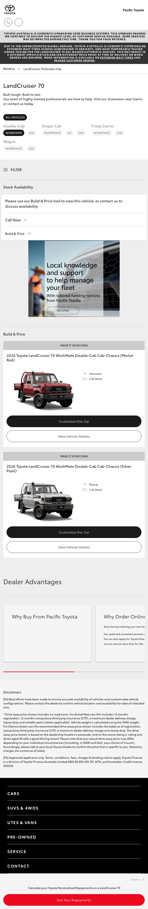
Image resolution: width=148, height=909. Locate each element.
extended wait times (116, 57)
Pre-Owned (21, 837)
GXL (31, 133)
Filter (16, 169)
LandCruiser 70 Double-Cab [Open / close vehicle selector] (32, 69)
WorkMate (14, 133)
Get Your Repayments (74, 899)
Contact (18, 866)
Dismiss (135, 879)
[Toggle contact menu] (133, 837)
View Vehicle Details (74, 436)
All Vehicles (15, 117)
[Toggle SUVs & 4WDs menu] (133, 808)
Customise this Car (74, 421)
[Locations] (19, 22)
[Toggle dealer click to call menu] (8, 22)
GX (69, 133)
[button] (18, 233)
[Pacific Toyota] (9, 9)
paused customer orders (74, 60)
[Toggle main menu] (140, 22)
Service (17, 851)
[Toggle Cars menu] (133, 793)
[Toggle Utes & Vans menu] (133, 822)
